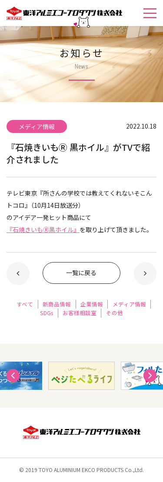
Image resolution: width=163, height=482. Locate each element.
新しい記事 (18, 273)
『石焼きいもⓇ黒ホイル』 (43, 229)
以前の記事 (145, 273)
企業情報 (91, 304)
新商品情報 (57, 304)
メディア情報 (129, 304)
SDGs (46, 313)
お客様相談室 (79, 313)
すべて (25, 304)
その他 (114, 313)
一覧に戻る (81, 272)
